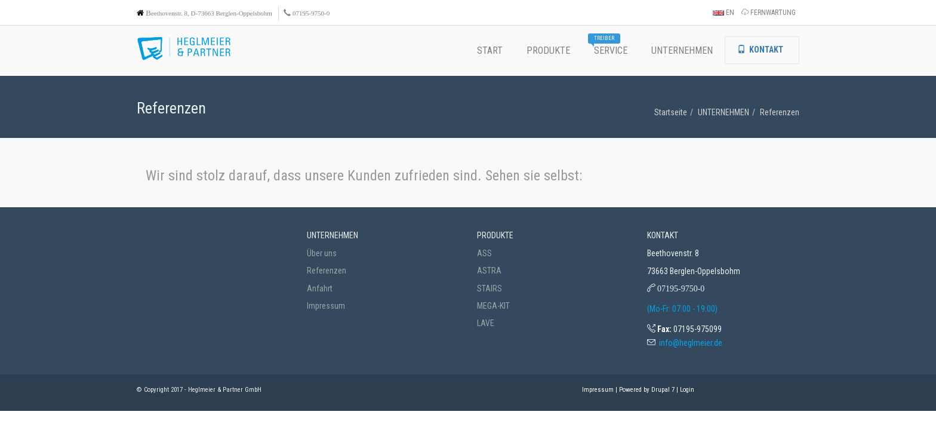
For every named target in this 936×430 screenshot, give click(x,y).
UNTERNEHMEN (723, 112)
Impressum (326, 306)
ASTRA (489, 270)
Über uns (322, 253)
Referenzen (779, 112)
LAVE (485, 323)
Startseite (670, 112)
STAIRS (489, 288)
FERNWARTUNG (768, 12)
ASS (484, 253)
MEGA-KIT (493, 306)
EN (723, 12)
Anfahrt (319, 288)
